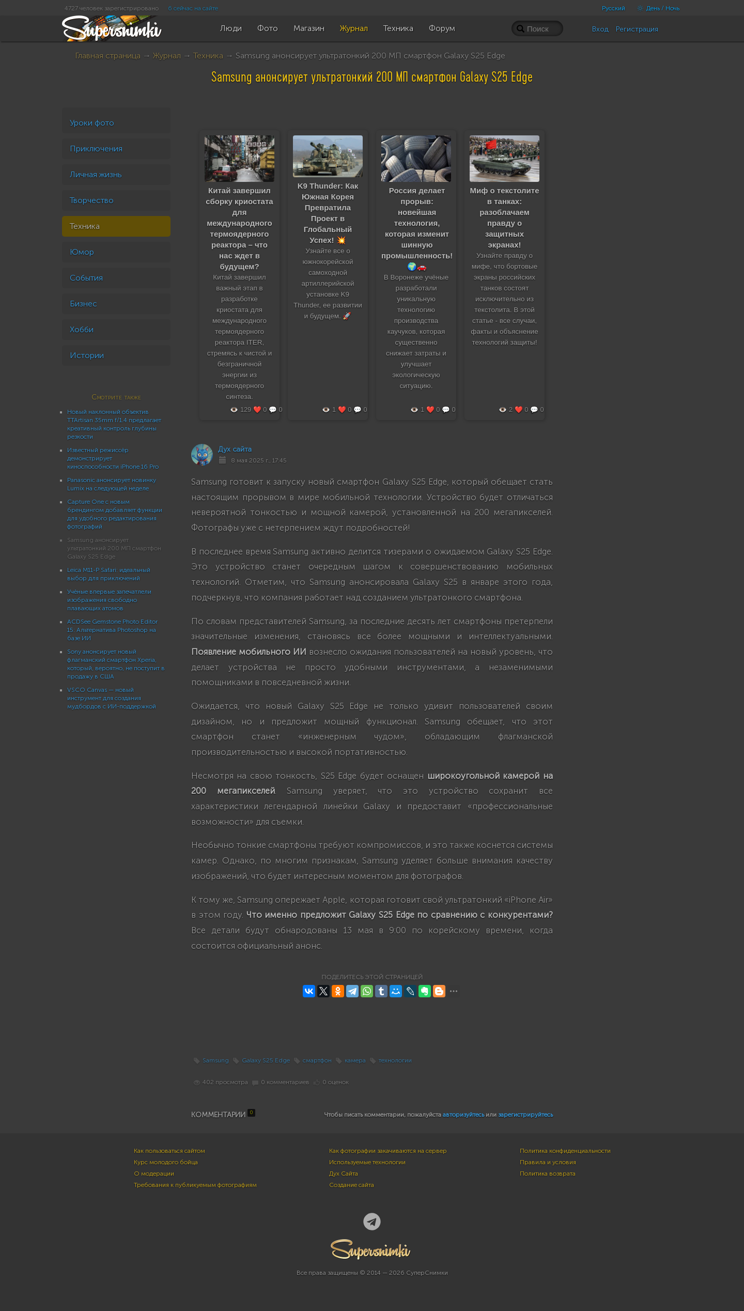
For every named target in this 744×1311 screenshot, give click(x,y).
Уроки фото (92, 123)
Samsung (216, 1060)
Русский (613, 8)
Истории (87, 355)
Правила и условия (548, 1162)
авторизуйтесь (463, 1114)
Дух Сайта (343, 1173)
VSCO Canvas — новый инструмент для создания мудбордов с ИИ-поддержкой (111, 698)
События (86, 278)
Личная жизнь (96, 174)
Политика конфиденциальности (565, 1150)
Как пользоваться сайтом (169, 1150)
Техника (208, 55)
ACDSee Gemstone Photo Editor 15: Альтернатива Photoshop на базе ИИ (112, 630)
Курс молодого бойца (166, 1162)
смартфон (317, 1060)
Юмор (82, 252)
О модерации (154, 1173)
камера (355, 1060)
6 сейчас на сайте (193, 8)
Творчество (92, 200)
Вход (600, 29)
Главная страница (108, 55)
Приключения (96, 148)
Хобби (82, 329)
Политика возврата (548, 1173)
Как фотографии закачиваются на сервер (388, 1150)
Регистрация (637, 29)
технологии (395, 1060)
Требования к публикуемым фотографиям (195, 1185)
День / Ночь (655, 8)
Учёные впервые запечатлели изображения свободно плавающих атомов (109, 600)
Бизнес (83, 304)
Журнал (167, 55)
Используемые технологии (367, 1162)
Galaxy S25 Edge (266, 1060)
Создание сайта (351, 1185)
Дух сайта (235, 449)
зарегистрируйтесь (525, 1114)
